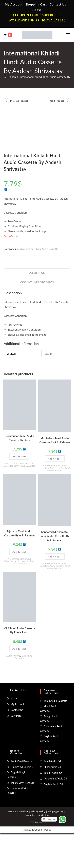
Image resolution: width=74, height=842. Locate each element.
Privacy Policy (38, 811)
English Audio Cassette (49, 738)
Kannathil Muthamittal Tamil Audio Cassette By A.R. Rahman (54, 536)
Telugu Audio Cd (53, 772)
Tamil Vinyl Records (21, 761)
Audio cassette (25, 249)
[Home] (5, 76)
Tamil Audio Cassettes (24, 465)
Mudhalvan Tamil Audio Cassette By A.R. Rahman (54, 440)
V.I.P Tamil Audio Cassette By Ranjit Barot (19, 630)
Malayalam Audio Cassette (51, 728)
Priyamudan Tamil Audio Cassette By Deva (19, 438)
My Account (14, 4)
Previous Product (19, 100)
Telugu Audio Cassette (49, 718)
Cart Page (16, 715)
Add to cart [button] (19, 456)
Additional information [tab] (37, 281)
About (36, 9)
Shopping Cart (36, 4)
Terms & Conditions (18, 811)
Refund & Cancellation (37, 815)
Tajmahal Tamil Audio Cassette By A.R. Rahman (19, 533)
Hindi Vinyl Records (22, 766)
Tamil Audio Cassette (55, 700)
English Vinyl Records (16, 774)
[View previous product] (6, 100)
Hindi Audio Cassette (46, 249)
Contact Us (58, 4)
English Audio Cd (53, 784)
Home (14, 698)
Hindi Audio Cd (52, 766)
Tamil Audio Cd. (52, 761)
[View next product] (67, 100)
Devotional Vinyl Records (18, 790)
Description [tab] (37, 272)
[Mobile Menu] (68, 34)
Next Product (57, 100)
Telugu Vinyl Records (22, 782)
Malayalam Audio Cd (55, 778)
